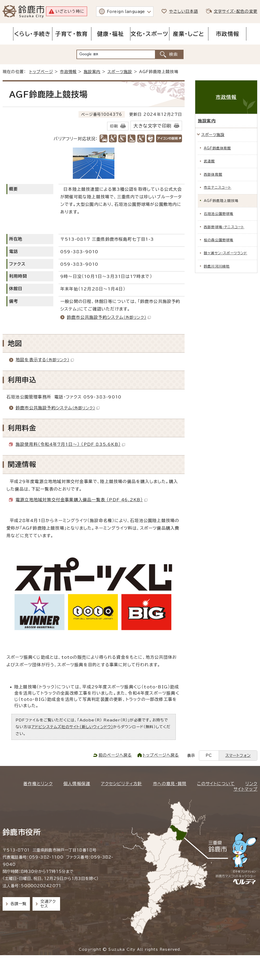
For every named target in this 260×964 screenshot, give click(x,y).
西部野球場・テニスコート (224, 227)
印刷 (114, 126)
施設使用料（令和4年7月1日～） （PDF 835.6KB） (70, 444)
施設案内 (92, 72)
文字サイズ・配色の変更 (235, 11)
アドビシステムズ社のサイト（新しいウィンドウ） (72, 727)
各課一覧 (18, 904)
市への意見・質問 (170, 784)
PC (209, 755)
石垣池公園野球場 (218, 213)
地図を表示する (45, 360)
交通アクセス (48, 903)
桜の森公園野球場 (218, 240)
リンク (251, 784)
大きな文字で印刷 (152, 126)
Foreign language (126, 12)
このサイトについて (216, 784)
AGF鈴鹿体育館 (217, 148)
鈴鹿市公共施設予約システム (109, 317)
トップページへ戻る (161, 755)
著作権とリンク (38, 784)
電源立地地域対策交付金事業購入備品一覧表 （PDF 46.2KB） (81, 500)
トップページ (41, 72)
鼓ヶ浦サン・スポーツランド (225, 253)
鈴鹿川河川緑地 (217, 266)
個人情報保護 (76, 784)
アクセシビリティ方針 (121, 784)
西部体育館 (213, 174)
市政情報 (68, 72)
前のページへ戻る (115, 755)
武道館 (209, 161)
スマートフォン (238, 755)
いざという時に (69, 11)
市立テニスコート (217, 187)
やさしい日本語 (183, 11)
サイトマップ (245, 789)
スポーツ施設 (119, 72)
